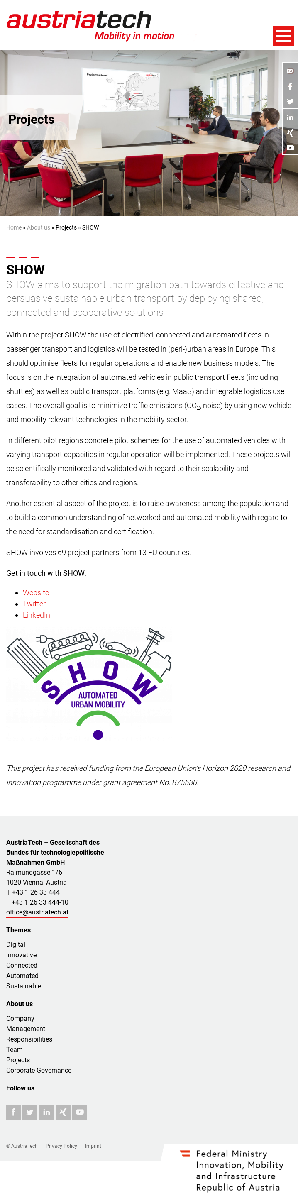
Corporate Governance (38, 1070)
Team (14, 1050)
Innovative (21, 955)
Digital (15, 945)
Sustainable (23, 986)
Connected (21, 965)
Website (36, 592)
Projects (18, 1060)
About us (38, 227)
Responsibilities (29, 1039)
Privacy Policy (61, 1146)
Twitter (34, 603)
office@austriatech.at (37, 912)
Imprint (93, 1146)
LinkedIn (36, 615)
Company (20, 1018)
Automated (22, 976)
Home (14, 227)
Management (25, 1029)
